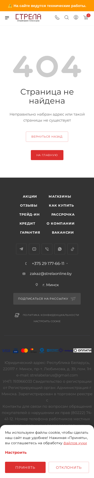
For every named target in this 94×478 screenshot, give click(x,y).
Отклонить (68, 467)
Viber (47, 249)
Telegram (21, 249)
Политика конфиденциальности (51, 315)
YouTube (34, 249)
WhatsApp (59, 249)
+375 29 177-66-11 (48, 264)
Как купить (61, 205)
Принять (25, 467)
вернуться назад (47, 136)
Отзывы (28, 205)
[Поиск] (66, 18)
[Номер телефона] (57, 18)
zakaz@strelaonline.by (51, 273)
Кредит (27, 223)
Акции (30, 196)
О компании (60, 223)
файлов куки (75, 443)
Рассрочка (63, 214)
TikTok (72, 249)
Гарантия (30, 232)
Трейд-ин (29, 214)
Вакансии (63, 232)
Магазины (60, 196)
